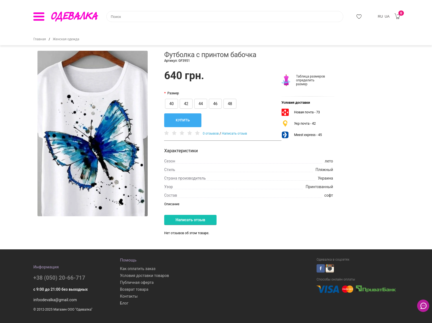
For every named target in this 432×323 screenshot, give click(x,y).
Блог (124, 303)
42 (186, 104)
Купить (183, 120)
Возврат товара (134, 289)
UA (387, 16)
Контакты (128, 296)
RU (380, 16)
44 (201, 104)
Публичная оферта (136, 282)
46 (215, 104)
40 (171, 104)
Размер (173, 93)
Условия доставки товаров (144, 275)
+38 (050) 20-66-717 (59, 277)
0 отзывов (211, 133)
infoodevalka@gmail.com (55, 300)
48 (230, 104)
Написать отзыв (234, 133)
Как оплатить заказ (137, 268)
